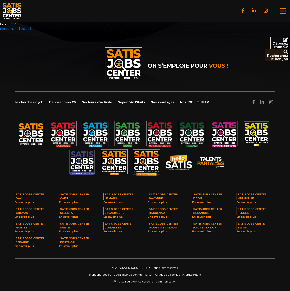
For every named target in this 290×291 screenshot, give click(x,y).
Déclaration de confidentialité (132, 274)
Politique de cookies (167, 274)
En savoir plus (24, 202)
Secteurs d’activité (97, 102)
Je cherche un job (29, 102)
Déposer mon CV (62, 102)
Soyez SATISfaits (131, 102)
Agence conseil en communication (145, 281)
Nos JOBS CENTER (194, 102)
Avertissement (191, 274)
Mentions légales (100, 274)
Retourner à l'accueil (15, 29)
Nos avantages (162, 102)
